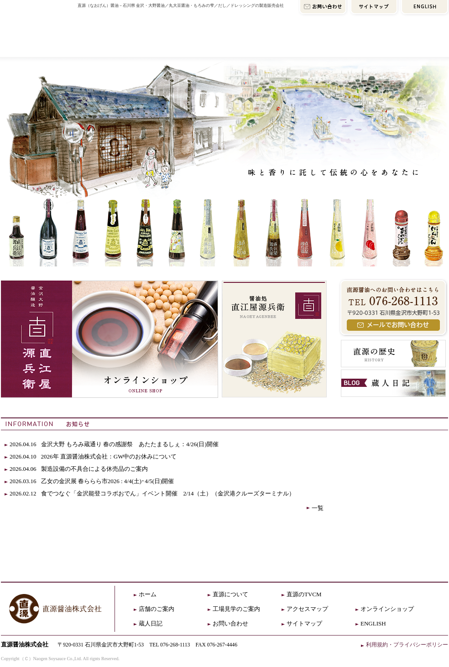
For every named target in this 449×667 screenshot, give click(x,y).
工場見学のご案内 (236, 608)
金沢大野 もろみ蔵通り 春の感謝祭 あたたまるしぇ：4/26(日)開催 (130, 444)
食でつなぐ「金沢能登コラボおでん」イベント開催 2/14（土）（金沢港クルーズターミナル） (168, 493)
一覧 (318, 508)
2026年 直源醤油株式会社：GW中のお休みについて (109, 456)
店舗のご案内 (207, 44)
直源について (119, 44)
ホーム (148, 594)
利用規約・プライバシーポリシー (407, 644)
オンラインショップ (394, 44)
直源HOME (37, 28)
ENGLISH (373, 623)
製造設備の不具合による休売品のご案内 (97, 468)
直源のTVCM (304, 594)
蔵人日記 (150, 623)
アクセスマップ (295, 44)
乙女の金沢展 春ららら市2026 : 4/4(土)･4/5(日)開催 (107, 481)
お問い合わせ (230, 623)
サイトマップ (304, 623)
